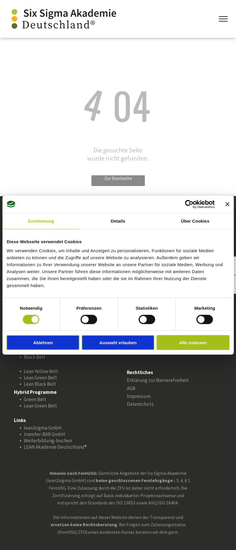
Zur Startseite (118, 178)
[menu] (223, 18)
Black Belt (34, 357)
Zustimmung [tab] (41, 220)
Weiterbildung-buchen (48, 440)
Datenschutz (140, 404)
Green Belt (35, 399)
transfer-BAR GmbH (44, 434)
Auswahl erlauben (117, 342)
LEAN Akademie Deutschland (54, 447)
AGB (131, 388)
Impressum (139, 396)
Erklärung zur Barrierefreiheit (158, 380)
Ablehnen (43, 342)
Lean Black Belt (40, 384)
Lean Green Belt (40, 377)
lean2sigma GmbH (43, 428)
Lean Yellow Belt (41, 371)
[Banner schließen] (227, 204)
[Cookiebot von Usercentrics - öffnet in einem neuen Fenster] (189, 204)
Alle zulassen (193, 342)
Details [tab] (118, 220)
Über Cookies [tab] (195, 220)
